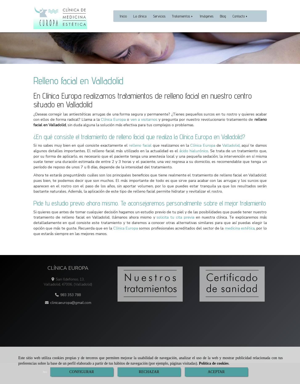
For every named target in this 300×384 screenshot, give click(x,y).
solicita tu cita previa (175, 217)
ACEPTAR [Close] (216, 372)
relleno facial (140, 145)
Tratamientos (182, 16)
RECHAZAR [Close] (149, 372)
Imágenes (206, 16)
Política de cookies (214, 363)
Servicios (159, 16)
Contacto (240, 16)
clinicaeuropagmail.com (70, 302)
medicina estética (240, 228)
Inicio (123, 16)
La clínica (140, 16)
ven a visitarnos (144, 119)
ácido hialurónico (193, 150)
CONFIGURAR (81, 372)
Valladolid (231, 145)
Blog (223, 16)
